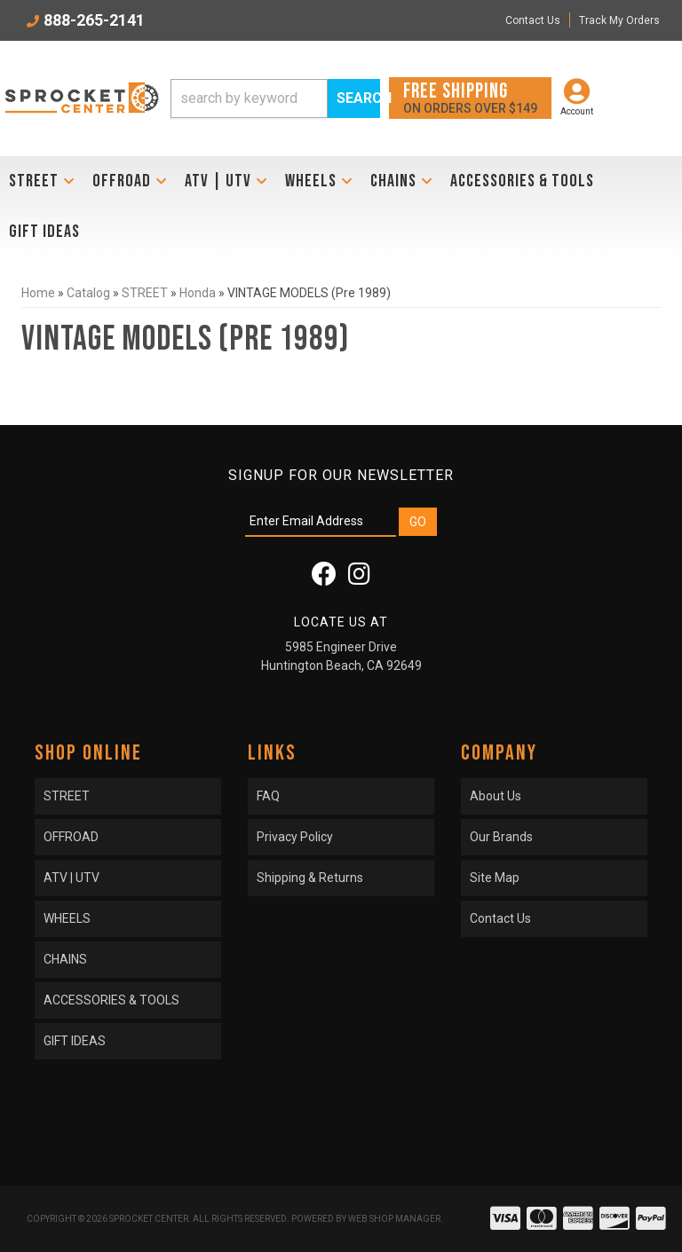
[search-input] (249, 98)
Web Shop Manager (394, 1219)
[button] (275, 98)
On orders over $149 (470, 97)
